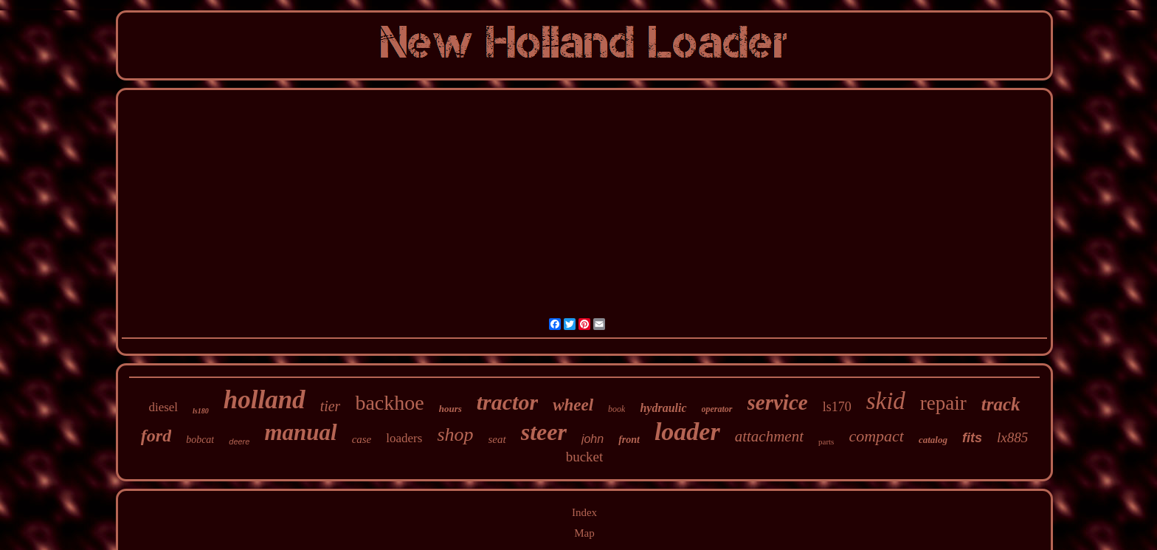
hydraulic (663, 408)
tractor (507, 402)
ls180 (201, 411)
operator (717, 409)
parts (826, 441)
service (777, 402)
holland (264, 399)
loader (687, 431)
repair (943, 403)
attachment (769, 436)
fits (972, 437)
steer (544, 432)
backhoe (389, 402)
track (1000, 404)
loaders (404, 438)
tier (330, 406)
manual (300, 432)
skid (885, 401)
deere (239, 441)
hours (450, 408)
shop (455, 434)
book (616, 409)
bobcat (200, 439)
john (592, 439)
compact (876, 436)
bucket (585, 456)
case (362, 439)
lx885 (1012, 437)
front (629, 439)
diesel (163, 407)
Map (584, 533)
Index (584, 512)
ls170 (837, 406)
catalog (933, 439)
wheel (573, 405)
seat (497, 439)
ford (156, 435)
